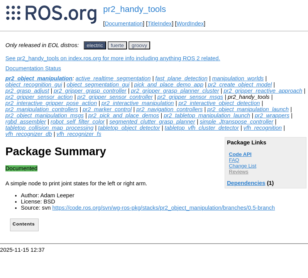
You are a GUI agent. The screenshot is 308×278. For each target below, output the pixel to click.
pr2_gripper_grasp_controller (90, 91)
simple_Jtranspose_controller (237, 122)
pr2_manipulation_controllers (41, 109)
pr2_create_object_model (240, 84)
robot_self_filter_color (78, 122)
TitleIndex (159, 23)
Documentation (124, 23)
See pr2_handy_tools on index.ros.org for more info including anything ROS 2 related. (112, 58)
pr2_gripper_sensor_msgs (190, 97)
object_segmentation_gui (98, 84)
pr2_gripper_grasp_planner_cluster (175, 91)
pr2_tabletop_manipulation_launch (207, 115)
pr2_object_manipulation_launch (248, 109)
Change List (242, 166)
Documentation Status (33, 68)
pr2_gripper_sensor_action (39, 97)
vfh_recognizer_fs (79, 134)
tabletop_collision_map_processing (49, 128)
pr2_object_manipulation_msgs (44, 115)
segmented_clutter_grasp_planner (152, 122)
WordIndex (190, 23)
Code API (240, 154)
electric (95, 45)
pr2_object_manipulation (38, 78)
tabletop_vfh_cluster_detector (202, 128)
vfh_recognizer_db (28, 134)
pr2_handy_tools (134, 9)
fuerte (117, 45)
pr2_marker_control (107, 109)
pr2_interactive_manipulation (138, 103)
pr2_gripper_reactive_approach (262, 91)
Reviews (238, 172)
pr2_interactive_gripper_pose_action (51, 103)
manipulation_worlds (238, 78)
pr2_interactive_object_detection (219, 103)
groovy (139, 45)
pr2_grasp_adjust (27, 91)
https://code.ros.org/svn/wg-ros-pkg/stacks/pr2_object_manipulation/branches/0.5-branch (163, 208)
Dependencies (246, 183)
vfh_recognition (263, 128)
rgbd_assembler (25, 122)
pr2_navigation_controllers (169, 109)
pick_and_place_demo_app (168, 84)
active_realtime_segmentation (113, 78)
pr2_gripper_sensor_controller (115, 97)
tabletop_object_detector (129, 128)
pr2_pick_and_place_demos (123, 115)
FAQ (234, 160)
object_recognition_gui (33, 84)
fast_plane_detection (181, 78)
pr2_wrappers (272, 115)
